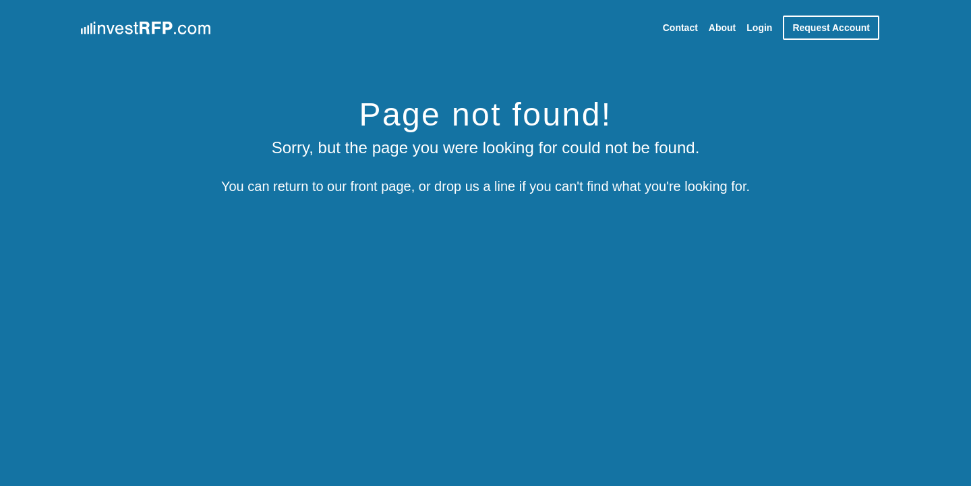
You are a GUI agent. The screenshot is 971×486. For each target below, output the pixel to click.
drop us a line (474, 186)
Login (759, 27)
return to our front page (342, 186)
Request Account (831, 27)
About (722, 27)
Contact (680, 27)
